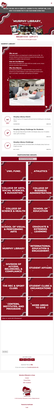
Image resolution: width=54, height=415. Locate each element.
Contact (27, 378)
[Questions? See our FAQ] (32, 365)
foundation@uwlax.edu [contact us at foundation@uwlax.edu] (32, 367)
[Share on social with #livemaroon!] (27, 335)
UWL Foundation (27, 382)
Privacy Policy (27, 380)
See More (5, 351)
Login (27, 407)
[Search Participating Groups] (28, 158)
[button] (33, 359)
